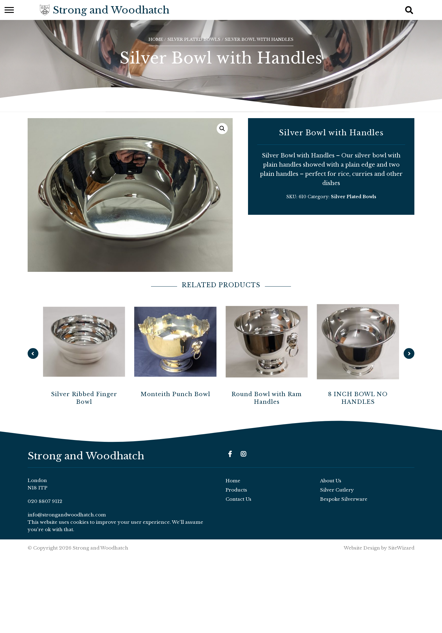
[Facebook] (229, 454)
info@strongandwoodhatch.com (67, 515)
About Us (330, 480)
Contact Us (238, 499)
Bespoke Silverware (343, 499)
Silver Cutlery (337, 490)
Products (236, 490)
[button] (222, 128)
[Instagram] (243, 454)
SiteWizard (401, 548)
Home (156, 39)
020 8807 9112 (45, 501)
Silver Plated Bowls (193, 39)
